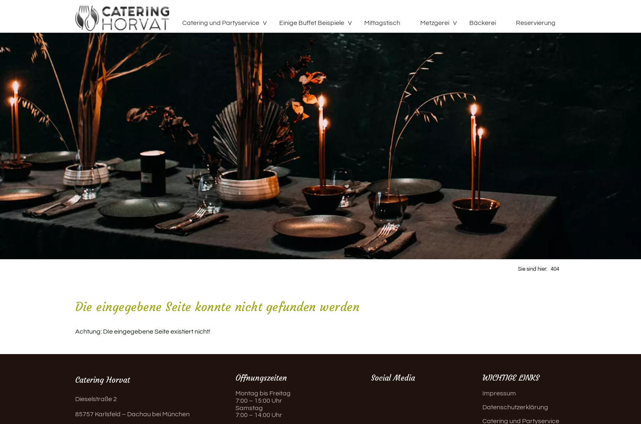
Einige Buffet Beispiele (311, 23)
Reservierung (536, 23)
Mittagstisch (382, 23)
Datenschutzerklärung (515, 407)
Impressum (499, 393)
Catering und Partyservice (220, 23)
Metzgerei (434, 23)
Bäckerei (482, 23)
